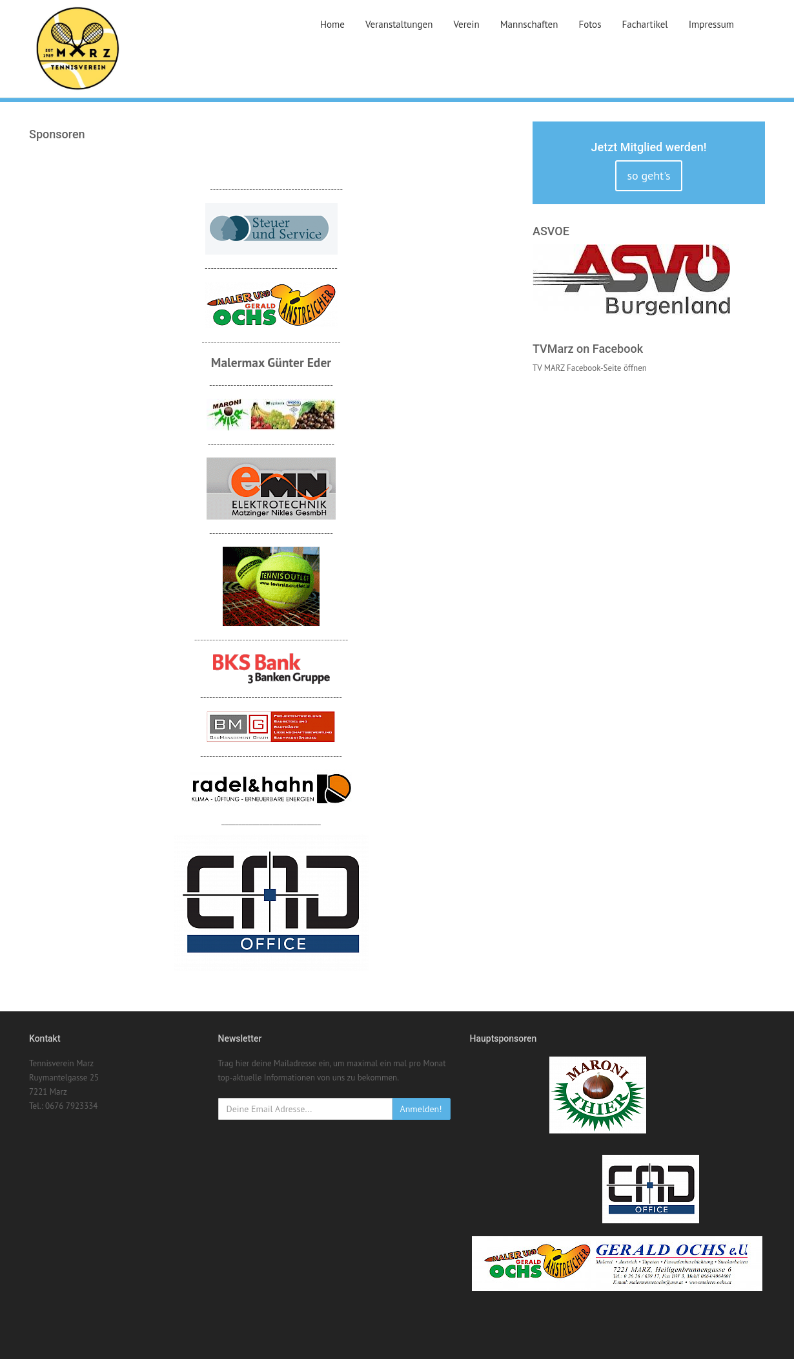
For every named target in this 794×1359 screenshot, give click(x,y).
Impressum (711, 24)
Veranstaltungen (399, 24)
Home (332, 24)
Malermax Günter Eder (271, 362)
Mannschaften (529, 24)
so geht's (648, 175)
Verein (466, 24)
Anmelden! (421, 1109)
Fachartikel (644, 24)
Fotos (589, 24)
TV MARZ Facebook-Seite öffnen (590, 368)
